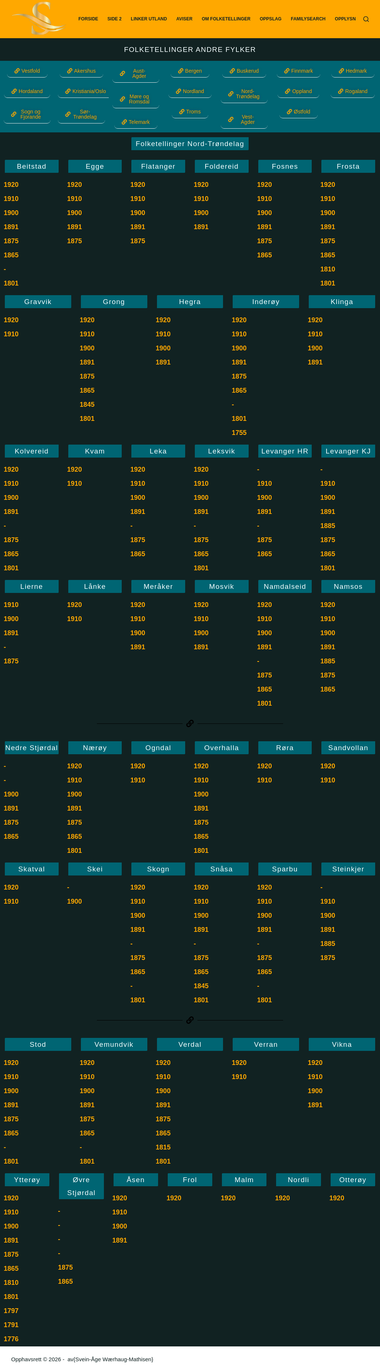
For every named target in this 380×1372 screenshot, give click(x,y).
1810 (327, 269)
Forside (88, 19)
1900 (11, 213)
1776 (11, 1339)
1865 (11, 255)
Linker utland (149, 19)
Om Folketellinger (226, 19)
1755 (239, 432)
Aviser (184, 19)
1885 (327, 526)
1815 (163, 1147)
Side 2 (115, 19)
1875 (11, 241)
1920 (11, 184)
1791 (11, 1325)
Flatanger (158, 166)
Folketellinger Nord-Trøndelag (190, 144)
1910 (11, 198)
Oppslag (271, 19)
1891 (11, 227)
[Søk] (366, 19)
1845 (87, 404)
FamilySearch (308, 19)
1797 (11, 1311)
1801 (11, 283)
